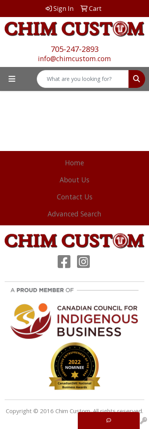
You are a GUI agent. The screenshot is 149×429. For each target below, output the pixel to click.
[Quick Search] (83, 79)
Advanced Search (74, 213)
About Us (74, 179)
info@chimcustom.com (74, 58)
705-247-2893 (75, 49)
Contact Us (74, 196)
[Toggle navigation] (12, 79)
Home (74, 162)
